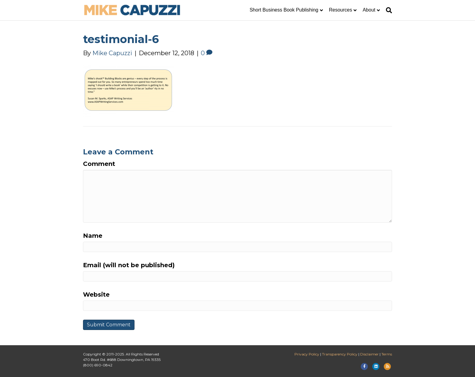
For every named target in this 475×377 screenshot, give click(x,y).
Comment (99, 163)
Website (96, 294)
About (369, 9)
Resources (340, 9)
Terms (386, 354)
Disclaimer (369, 354)
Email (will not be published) (129, 265)
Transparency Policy (339, 354)
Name (92, 235)
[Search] (387, 10)
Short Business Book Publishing (284, 9)
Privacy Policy (306, 354)
